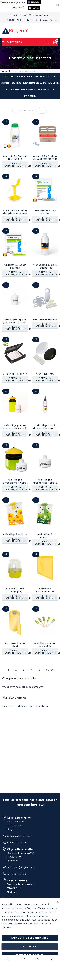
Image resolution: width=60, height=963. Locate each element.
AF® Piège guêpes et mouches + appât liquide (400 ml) (15, 424)
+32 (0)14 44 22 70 (18, 15)
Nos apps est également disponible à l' (13, 4)
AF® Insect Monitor (15, 372)
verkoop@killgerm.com (42, 15)
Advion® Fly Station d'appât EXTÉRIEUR (44, 157)
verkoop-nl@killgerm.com (21, 867)
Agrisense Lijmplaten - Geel (44, 586)
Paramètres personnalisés (29, 937)
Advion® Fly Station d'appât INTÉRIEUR (15, 211)
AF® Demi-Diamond (45, 318)
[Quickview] (5, 122)
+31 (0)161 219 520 (16, 874)
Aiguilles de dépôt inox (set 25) (44, 640)
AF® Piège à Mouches (44, 532)
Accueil (6, 71)
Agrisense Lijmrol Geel (15, 640)
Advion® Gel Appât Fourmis (15, 265)
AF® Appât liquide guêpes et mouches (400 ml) (15, 319)
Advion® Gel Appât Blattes (44, 211)
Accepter (29, 946)
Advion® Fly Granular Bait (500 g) (15, 157)
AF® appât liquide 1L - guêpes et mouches (44, 265)
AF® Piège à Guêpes (15, 530)
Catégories (12, 42)
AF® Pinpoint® (44, 372)
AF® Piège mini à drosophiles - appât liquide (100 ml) (44, 424)
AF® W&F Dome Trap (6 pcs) (15, 586)
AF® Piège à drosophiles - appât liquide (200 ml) (44, 478)
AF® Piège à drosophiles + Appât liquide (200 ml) (15, 478)
